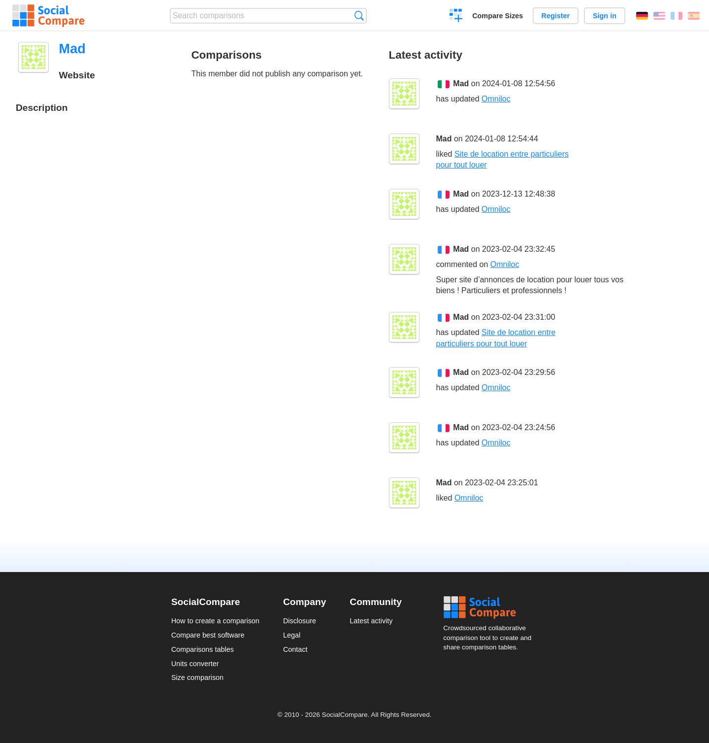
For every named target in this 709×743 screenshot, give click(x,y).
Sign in (604, 16)
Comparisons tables (202, 649)
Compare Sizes (497, 16)
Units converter (195, 664)
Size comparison (197, 677)
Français (676, 16)
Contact (295, 649)
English (659, 16)
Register (556, 16)
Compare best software (208, 635)
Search (359, 15)
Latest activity (371, 621)
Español (694, 16)
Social (490, 607)
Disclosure (299, 621)
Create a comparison (456, 16)
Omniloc (496, 99)
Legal (291, 635)
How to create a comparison (215, 621)
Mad (461, 83)
